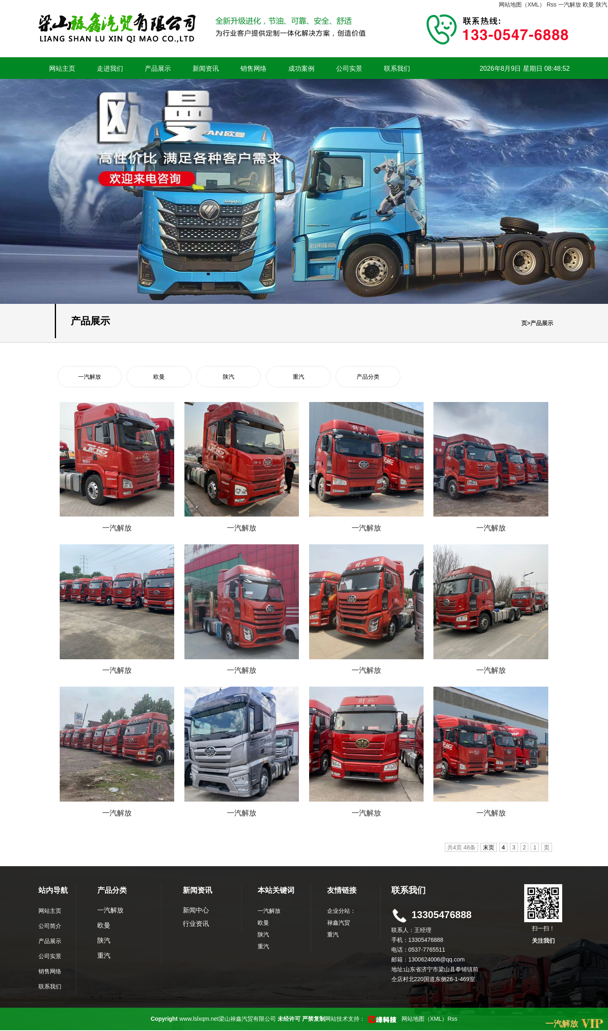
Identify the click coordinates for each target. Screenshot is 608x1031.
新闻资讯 (206, 68)
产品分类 (368, 376)
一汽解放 (569, 4)
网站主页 (62, 68)
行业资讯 (196, 923)
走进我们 (110, 68)
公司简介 (49, 926)
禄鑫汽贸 (338, 922)
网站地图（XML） (522, 4)
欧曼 (588, 4)
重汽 (298, 376)
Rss (551, 4)
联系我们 (397, 68)
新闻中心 (196, 910)
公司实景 (349, 68)
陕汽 (601, 4)
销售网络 (253, 68)
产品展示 (158, 68)
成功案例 (301, 68)
